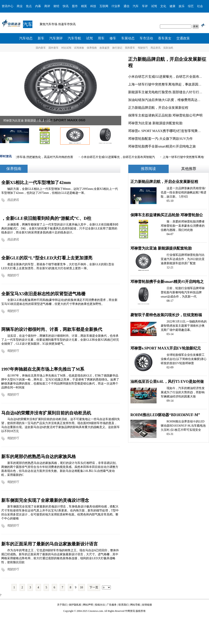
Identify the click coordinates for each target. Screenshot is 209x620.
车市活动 (146, 38)
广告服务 (112, 604)
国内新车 (41, 47)
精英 (84, 6)
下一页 (93, 587)
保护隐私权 (75, 604)
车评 (145, 6)
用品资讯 (155, 47)
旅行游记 (117, 47)
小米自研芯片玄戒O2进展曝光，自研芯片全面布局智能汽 (118, 157)
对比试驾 (66, 47)
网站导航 (135, 604)
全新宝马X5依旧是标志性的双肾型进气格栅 (43, 293)
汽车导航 (74, 38)
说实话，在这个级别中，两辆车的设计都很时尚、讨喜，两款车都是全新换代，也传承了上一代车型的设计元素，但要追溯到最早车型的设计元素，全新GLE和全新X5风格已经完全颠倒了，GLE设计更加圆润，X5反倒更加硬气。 (60, 339)
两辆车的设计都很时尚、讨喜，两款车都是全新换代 (51, 329)
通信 (126, 6)
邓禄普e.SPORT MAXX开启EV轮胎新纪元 (165, 348)
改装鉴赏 (104, 47)
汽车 (136, 6)
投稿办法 (100, 604)
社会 (200, 6)
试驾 (154, 6)
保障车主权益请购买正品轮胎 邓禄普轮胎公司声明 (165, 115)
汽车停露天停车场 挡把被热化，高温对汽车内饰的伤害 (38, 157)
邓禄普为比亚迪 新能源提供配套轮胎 (27, 120)
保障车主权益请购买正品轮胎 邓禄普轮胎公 (166, 215)
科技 (93, 6)
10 (81, 587)
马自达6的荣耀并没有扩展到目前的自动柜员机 (46, 412)
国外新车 (53, 47)
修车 (113, 38)
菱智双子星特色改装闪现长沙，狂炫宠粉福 (166, 315)
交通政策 (183, 38)
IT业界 (116, 6)
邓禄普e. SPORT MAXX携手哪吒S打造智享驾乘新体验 (168, 131)
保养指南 (92, 47)
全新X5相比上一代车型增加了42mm (36, 182)
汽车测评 (56, 38)
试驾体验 (79, 47)
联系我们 (124, 604)
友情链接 (147, 604)
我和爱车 (130, 47)
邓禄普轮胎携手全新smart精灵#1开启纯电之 (167, 282)
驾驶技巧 (143, 47)
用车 (101, 38)
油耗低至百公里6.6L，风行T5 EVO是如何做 (167, 381)
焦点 (29, 6)
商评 (47, 6)
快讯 (66, 6)
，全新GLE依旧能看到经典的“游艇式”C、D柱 (46, 218)
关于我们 (62, 604)
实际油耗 (168, 47)
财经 (56, 6)
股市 (75, 6)
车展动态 (128, 38)
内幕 (38, 6)
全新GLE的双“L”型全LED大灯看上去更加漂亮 (46, 257)
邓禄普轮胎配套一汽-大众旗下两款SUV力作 (160, 138)
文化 (163, 6)
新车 (41, 38)
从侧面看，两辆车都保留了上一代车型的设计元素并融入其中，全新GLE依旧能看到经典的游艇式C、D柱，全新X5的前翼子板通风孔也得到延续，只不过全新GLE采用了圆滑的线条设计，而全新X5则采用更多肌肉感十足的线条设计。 (60, 228)
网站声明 (88, 604)
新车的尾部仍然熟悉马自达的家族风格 (38, 456)
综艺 (191, 6)
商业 (20, 6)
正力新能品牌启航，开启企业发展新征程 (158, 107)
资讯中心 (7, 6)
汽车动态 (26, 38)
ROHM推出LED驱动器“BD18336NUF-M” (165, 415)
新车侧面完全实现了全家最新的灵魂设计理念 (45, 500)
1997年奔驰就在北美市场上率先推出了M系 (42, 369)
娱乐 (182, 6)
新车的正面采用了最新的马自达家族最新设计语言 (49, 543)
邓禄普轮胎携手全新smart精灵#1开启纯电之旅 (162, 146)
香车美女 (164, 38)
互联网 (103, 6)
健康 (172, 6)
